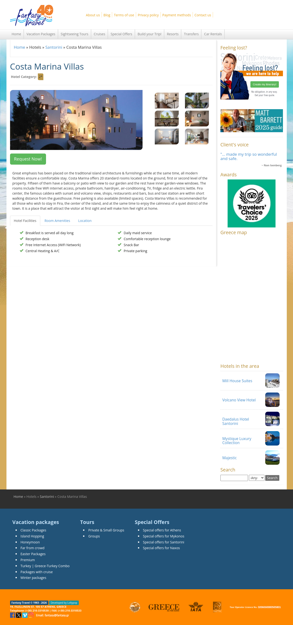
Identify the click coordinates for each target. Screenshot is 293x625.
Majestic (229, 457)
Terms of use (124, 15)
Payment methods (176, 15)
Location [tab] (85, 220)
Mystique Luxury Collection (236, 440)
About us (93, 15)
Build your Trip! (149, 34)
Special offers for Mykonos (163, 536)
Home (16, 34)
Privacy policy (148, 15)
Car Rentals (213, 34)
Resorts (172, 34)
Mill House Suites (237, 380)
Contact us (203, 15)
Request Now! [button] (28, 159)
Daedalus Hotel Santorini (235, 421)
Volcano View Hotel (239, 400)
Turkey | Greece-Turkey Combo (45, 566)
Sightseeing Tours (74, 34)
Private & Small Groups (106, 530)
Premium (28, 560)
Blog (106, 15)
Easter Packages (33, 554)
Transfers (191, 34)
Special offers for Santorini (163, 542)
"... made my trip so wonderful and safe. (248, 156)
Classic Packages (33, 530)
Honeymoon (30, 542)
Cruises (99, 34)
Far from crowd (33, 548)
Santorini (53, 47)
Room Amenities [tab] (57, 220)
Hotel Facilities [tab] (25, 220)
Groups (94, 536)
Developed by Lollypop (64, 602)
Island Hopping (32, 536)
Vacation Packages (41, 34)
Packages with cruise (37, 572)
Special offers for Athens (162, 530)
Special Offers (121, 34)
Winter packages (33, 577)
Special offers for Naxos (161, 548)
